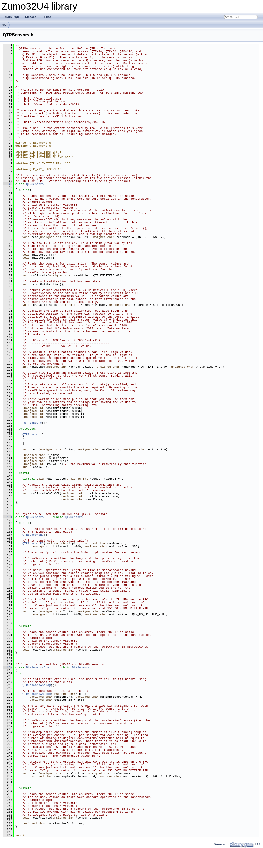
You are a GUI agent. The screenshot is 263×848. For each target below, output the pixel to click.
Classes (32, 17)
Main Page (12, 17)
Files (49, 17)
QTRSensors (35, 184)
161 (7, 517)
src (4, 24)
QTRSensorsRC (36, 517)
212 (7, 667)
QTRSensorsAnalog (40, 667)
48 (7, 184)
